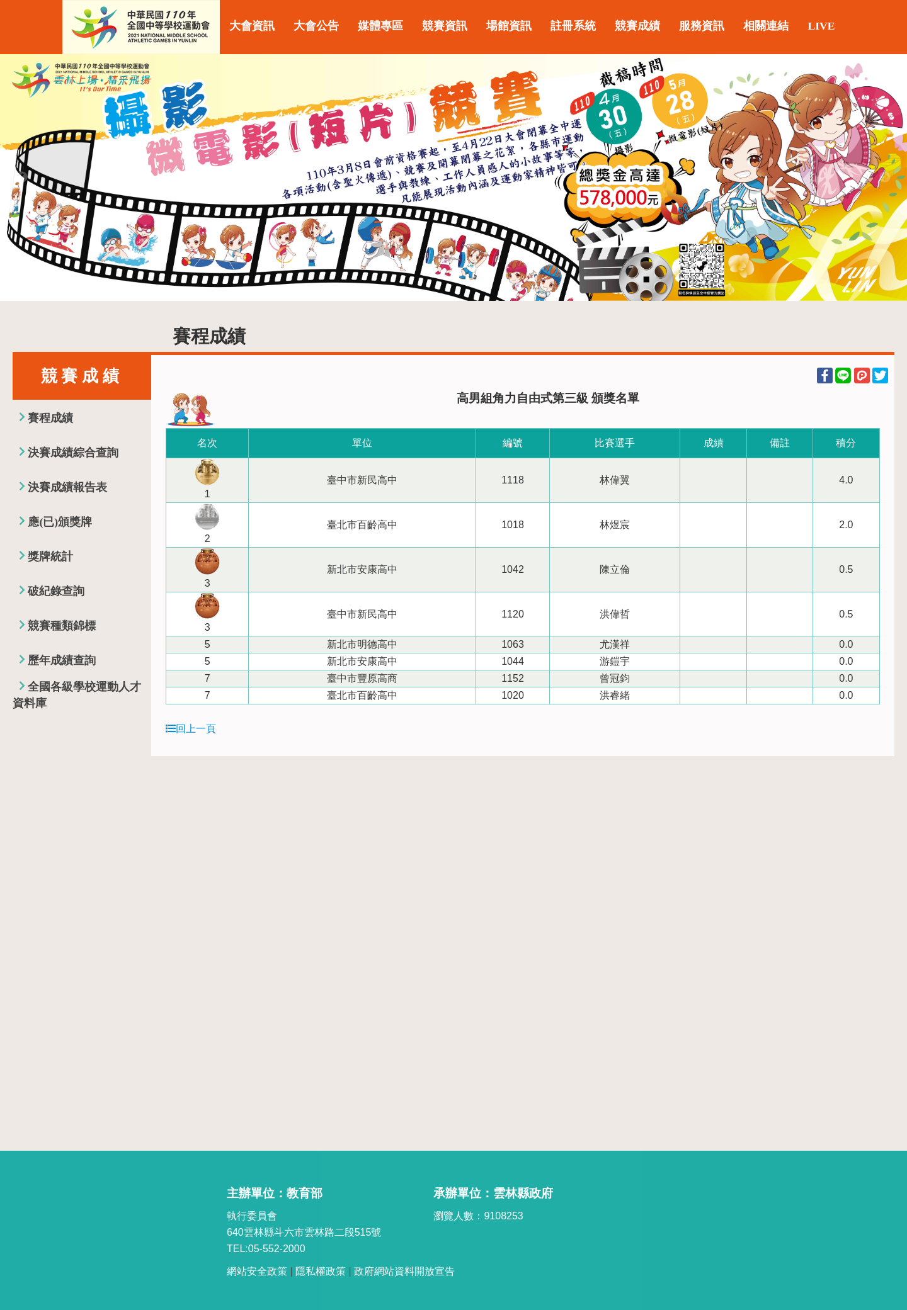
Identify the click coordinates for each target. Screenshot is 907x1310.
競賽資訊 (444, 26)
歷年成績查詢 (62, 660)
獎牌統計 (50, 556)
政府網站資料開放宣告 (404, 1271)
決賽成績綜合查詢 (73, 452)
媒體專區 (380, 26)
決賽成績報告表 (67, 487)
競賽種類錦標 (62, 625)
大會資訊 (252, 26)
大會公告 (316, 26)
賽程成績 (50, 418)
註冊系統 (573, 26)
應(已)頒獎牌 (60, 522)
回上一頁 (191, 728)
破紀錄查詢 (56, 591)
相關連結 (766, 26)
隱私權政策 (320, 1271)
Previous (22, 177)
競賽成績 (637, 26)
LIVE (821, 26)
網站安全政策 (257, 1271)
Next (885, 177)
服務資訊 (701, 26)
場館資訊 (509, 26)
